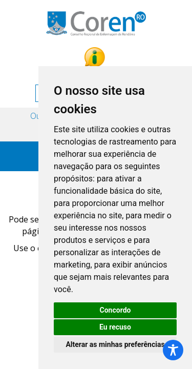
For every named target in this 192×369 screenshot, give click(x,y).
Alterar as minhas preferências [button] (115, 344)
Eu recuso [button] (115, 327)
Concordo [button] (115, 310)
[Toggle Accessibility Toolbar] (173, 350)
